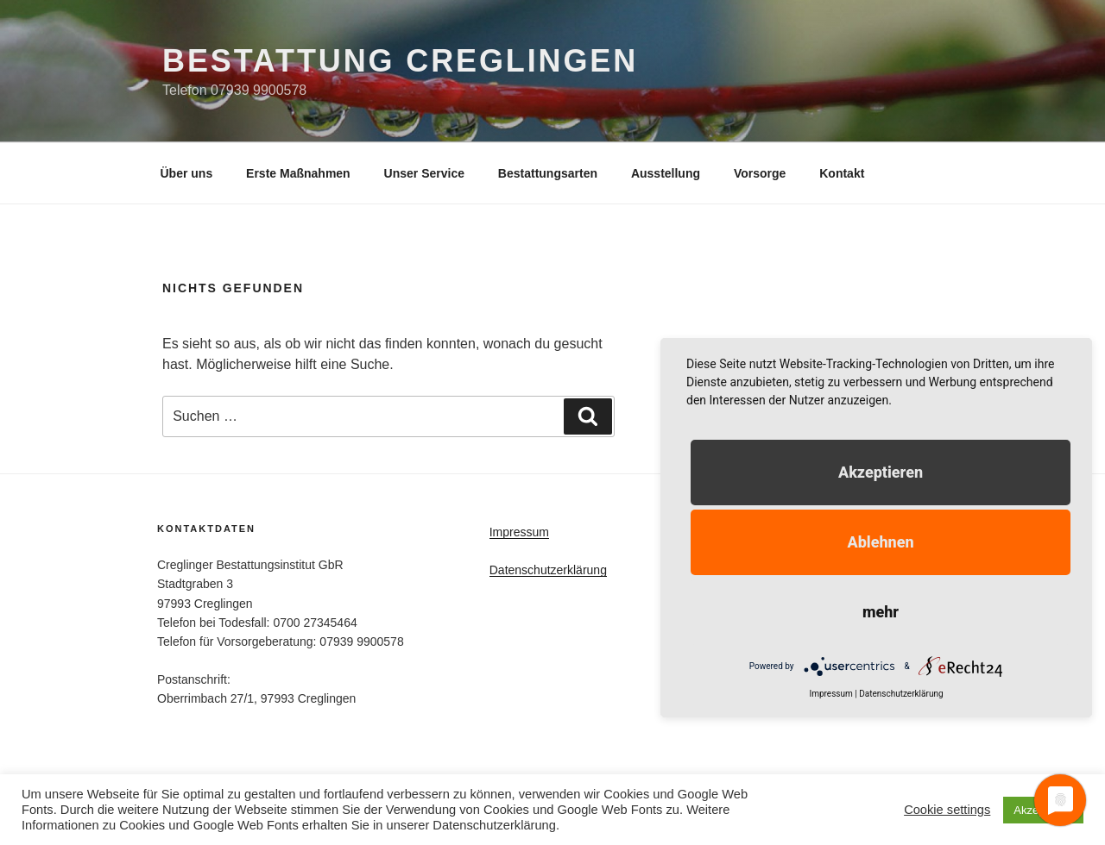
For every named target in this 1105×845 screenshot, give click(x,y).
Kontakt (841, 173)
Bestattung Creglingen (400, 60)
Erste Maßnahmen (298, 173)
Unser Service (424, 173)
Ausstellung (665, 173)
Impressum (519, 532)
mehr (880, 612)
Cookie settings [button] (947, 810)
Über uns (187, 173)
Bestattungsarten (547, 173)
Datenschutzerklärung (548, 570)
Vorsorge (760, 173)
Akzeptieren (880, 472)
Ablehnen (880, 542)
